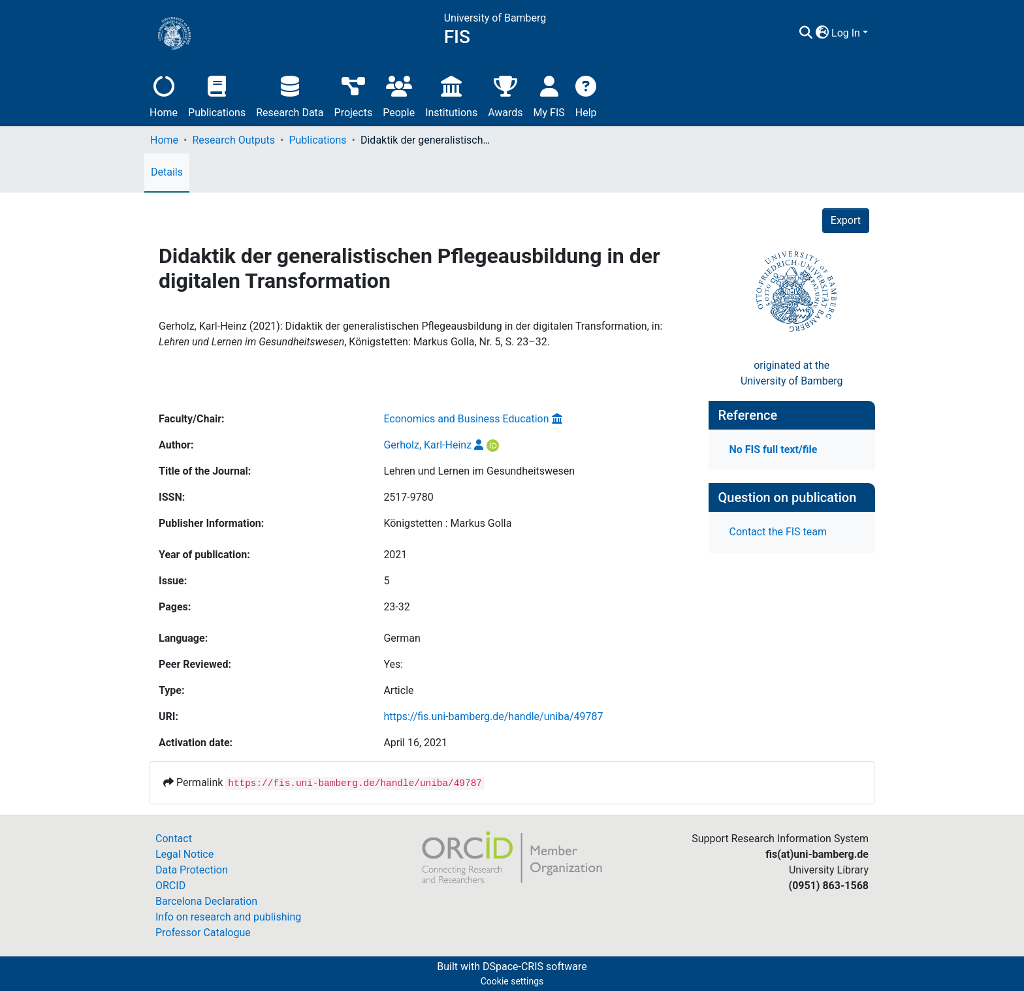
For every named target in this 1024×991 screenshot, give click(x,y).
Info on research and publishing (228, 917)
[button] (822, 33)
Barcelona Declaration (206, 901)
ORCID (170, 885)
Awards (505, 95)
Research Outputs (233, 140)
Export (846, 220)
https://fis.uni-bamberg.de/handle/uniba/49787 (493, 716)
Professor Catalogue (203, 932)
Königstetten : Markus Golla (447, 523)
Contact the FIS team (778, 532)
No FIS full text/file (773, 449)
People (399, 95)
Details (167, 172)
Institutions (451, 95)
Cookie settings (512, 981)
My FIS (549, 95)
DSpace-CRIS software (535, 966)
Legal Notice (184, 854)
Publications (217, 95)
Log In (845, 33)
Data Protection (191, 870)
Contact (173, 838)
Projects (353, 95)
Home (164, 95)
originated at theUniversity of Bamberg (792, 373)
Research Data (289, 95)
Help (586, 95)
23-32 (396, 607)
